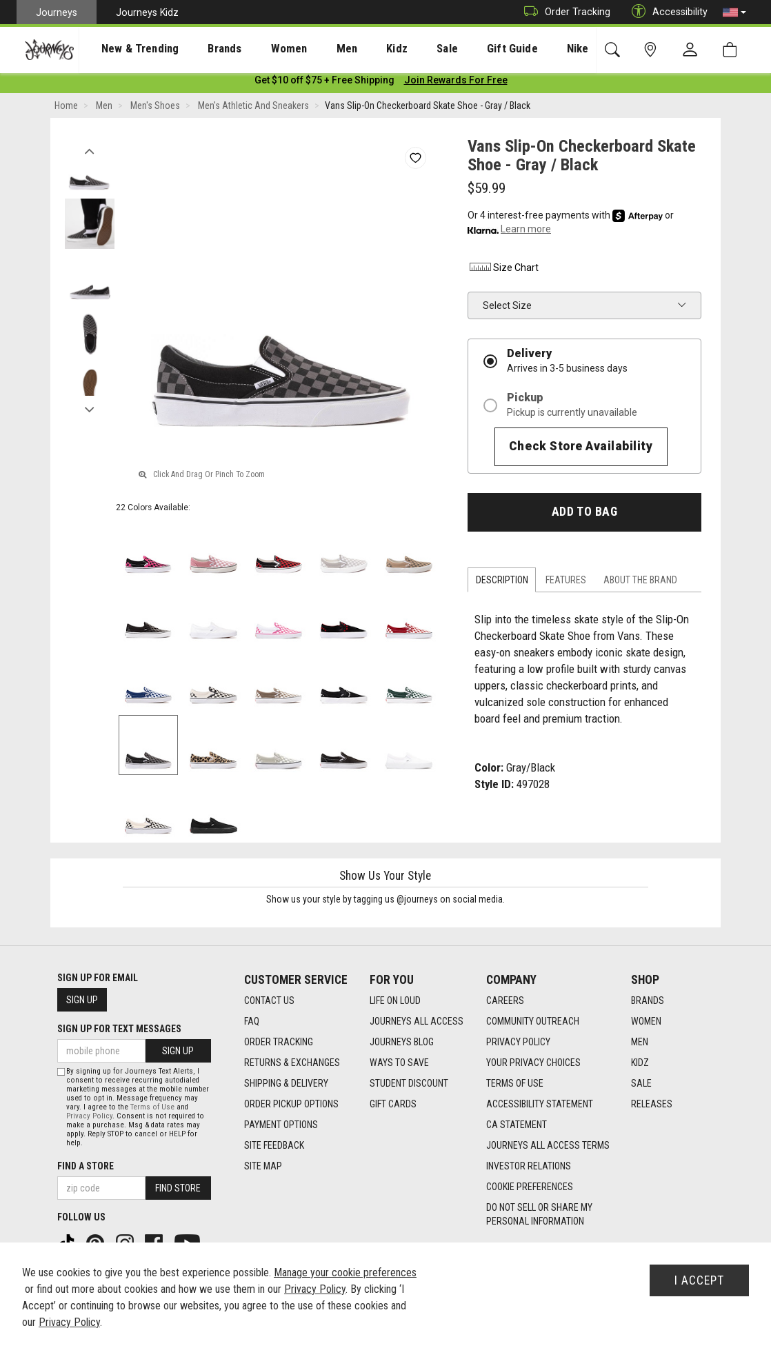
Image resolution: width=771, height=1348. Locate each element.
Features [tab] (565, 582)
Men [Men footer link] (639, 1041)
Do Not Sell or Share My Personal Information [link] (539, 1214)
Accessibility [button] (666, 12)
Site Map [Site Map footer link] (263, 1165)
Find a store (85, 1165)
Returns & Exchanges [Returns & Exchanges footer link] (292, 1062)
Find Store (178, 1188)
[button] (734, 12)
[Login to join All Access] (324, 83)
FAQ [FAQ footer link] (251, 1021)
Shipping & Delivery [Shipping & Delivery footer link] (286, 1083)
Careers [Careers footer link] (505, 1000)
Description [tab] (502, 582)
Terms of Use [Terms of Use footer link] (514, 1083)
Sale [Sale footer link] (641, 1083)
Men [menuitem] (310, 49)
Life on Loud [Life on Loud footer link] (395, 1000)
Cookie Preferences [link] (529, 1186)
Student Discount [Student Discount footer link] (409, 1083)
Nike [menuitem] (511, 49)
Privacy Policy (89, 1115)
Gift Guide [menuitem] (455, 49)
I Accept (699, 1280)
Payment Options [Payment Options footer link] (281, 1124)
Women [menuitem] (260, 49)
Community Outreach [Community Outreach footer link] (532, 1021)
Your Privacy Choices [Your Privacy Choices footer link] (533, 1062)
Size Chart (503, 270)
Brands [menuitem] (203, 49)
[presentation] (127, 49)
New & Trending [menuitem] (126, 49)
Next (89, 409)
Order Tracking (563, 12)
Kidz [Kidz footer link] (640, 1062)
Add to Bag (584, 514)
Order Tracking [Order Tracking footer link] (278, 1041)
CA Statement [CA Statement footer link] (516, 1124)
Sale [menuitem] (398, 49)
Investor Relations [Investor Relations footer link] (528, 1165)
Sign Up (82, 999)
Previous (89, 150)
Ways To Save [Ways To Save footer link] (399, 1062)
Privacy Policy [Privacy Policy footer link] (518, 1041)
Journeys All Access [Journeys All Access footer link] (416, 1021)
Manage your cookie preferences (345, 1272)
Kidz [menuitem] (355, 49)
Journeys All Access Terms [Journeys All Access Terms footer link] (548, 1145)
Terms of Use (152, 1107)
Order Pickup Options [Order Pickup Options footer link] (291, 1103)
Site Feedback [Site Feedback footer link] (274, 1145)
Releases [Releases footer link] (651, 1103)
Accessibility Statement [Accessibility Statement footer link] (539, 1103)
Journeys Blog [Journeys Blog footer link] (402, 1041)
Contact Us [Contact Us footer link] (269, 1000)
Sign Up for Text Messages (119, 1028)
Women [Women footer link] (646, 1021)
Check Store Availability (581, 449)
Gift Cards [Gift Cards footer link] (393, 1103)
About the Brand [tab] (640, 582)
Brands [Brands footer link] (647, 1000)
